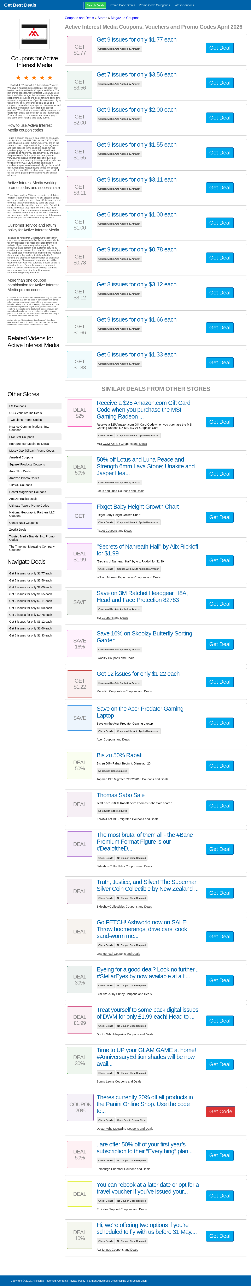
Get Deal (219, 48)
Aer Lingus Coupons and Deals (117, 1249)
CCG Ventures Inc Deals (25, 413)
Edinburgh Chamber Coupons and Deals (123, 1169)
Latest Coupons (184, 5)
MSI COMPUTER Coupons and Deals (122, 443)
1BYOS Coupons (20, 485)
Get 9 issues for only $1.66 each (30, 628)
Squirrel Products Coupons (27, 464)
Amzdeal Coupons (21, 457)
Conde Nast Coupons (23, 522)
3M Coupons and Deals (112, 617)
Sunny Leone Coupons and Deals (119, 1081)
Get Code (220, 1111)
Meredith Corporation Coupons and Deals (124, 691)
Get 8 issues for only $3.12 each (30, 621)
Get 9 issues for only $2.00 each (30, 587)
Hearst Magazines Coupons (27, 492)
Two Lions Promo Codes (25, 419)
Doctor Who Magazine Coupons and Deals (125, 1034)
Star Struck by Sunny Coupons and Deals (124, 994)
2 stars (26, 77)
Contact (61, 1280)
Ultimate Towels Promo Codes (29, 505)
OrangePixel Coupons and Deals (118, 953)
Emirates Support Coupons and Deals (122, 1209)
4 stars (42, 77)
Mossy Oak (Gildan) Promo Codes (32, 450)
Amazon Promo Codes (24, 478)
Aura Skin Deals (20, 471)
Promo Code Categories (154, 5)
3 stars (34, 77)
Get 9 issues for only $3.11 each (30, 601)
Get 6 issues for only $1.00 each (30, 608)
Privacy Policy (77, 1280)
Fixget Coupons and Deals (114, 530)
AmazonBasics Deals (23, 498)
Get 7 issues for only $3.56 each (30, 580)
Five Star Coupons (21, 437)
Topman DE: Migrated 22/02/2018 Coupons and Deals (132, 779)
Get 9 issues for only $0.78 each (30, 614)
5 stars (50, 77)
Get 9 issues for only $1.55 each (30, 594)
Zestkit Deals (18, 529)
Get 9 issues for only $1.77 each (30, 573)
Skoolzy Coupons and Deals (115, 658)
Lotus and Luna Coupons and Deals (120, 491)
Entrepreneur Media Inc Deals (29, 443)
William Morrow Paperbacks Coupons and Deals (129, 577)
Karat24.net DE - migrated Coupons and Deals (127, 819)
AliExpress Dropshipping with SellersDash (122, 1280)
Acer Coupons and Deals (113, 739)
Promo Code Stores (122, 5)
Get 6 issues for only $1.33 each (30, 635)
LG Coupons (17, 406)
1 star (19, 77)
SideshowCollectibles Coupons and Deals (124, 866)
